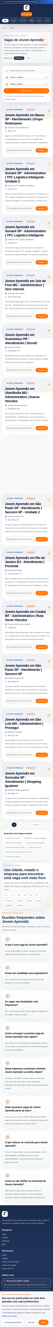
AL (13, 895)
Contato (47, 20)
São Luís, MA (13, 735)
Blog (31, 20)
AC (7, 895)
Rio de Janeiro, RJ (15, 574)
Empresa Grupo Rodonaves (18, 128)
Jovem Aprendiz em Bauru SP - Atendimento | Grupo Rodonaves (24, 119)
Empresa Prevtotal (15, 570)
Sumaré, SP (12, 189)
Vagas (5, 20)
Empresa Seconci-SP (16, 516)
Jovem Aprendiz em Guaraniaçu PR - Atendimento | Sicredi (21, 339)
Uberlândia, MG (14, 409)
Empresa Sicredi (14, 347)
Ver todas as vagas (10, 99)
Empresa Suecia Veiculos (17, 405)
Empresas (23, 20)
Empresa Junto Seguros (13, 857)
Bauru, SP (12, 131)
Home (4, 28)
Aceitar (43, 1322)
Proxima (36, 825)
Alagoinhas (9, 905)
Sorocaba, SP (13, 793)
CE (37, 895)
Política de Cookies (9, 1265)
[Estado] (28, 77)
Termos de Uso (7, 1269)
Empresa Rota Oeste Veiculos (19, 624)
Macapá (39, 901)
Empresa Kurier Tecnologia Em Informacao (19, 852)
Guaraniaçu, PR (14, 351)
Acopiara (19, 905)
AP (25, 895)
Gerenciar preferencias (13, 1322)
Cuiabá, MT (12, 628)
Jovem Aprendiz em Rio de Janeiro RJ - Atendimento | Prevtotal (25, 562)
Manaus (29, 901)
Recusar (31, 1322)
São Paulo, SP (13, 520)
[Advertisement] (26, 464)
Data (28, 58)
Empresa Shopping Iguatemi (18, 790)
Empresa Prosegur (15, 732)
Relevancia (19, 58)
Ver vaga (42, 150)
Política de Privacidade (10, 1262)
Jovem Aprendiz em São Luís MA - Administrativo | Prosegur (24, 724)
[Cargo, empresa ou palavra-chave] (28, 70)
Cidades (13, 20)
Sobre (39, 20)
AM (19, 895)
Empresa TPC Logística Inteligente (21, 186)
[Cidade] (28, 84)
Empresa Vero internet (16, 293)
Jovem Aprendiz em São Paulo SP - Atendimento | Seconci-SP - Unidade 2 (23, 508)
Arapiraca (20, 901)
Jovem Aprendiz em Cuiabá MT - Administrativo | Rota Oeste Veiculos (25, 616)
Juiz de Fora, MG (14, 297)
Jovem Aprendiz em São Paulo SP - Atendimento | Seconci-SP (23, 670)
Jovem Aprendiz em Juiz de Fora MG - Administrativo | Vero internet (25, 285)
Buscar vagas (26, 91)
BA (31, 895)
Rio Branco (9, 901)
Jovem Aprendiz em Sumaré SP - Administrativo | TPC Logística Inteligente (25, 231)
